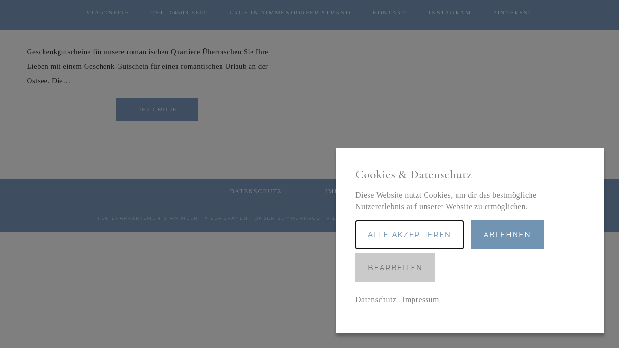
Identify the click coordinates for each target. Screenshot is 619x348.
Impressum (420, 299)
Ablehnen (507, 235)
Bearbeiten (395, 267)
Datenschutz (376, 299)
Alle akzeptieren (409, 235)
